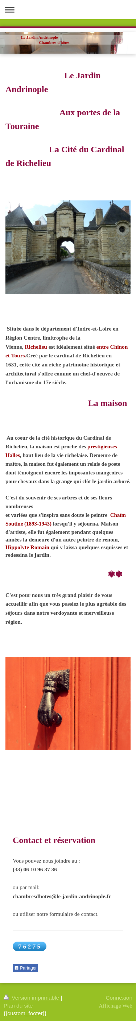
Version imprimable (32, 998)
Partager (25, 968)
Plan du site (18, 1006)
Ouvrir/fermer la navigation (68, 9)
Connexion (119, 998)
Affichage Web (115, 1006)
